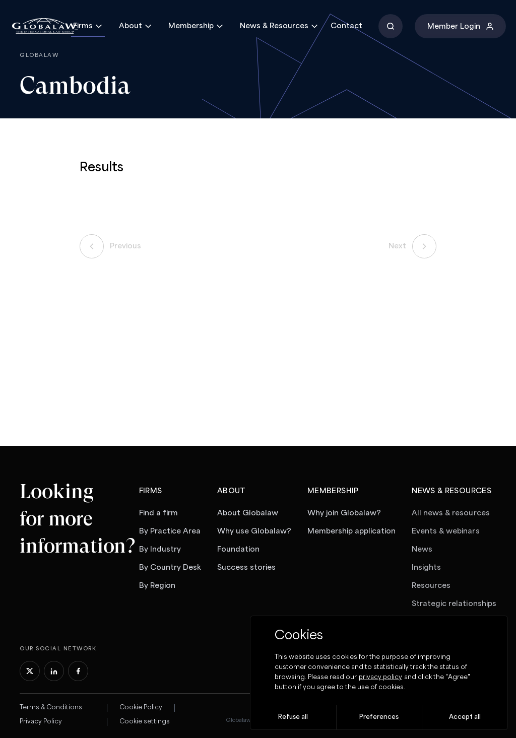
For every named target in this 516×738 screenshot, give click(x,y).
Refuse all (293, 717)
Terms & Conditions (51, 707)
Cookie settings (144, 721)
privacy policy (380, 677)
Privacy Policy (41, 721)
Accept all (465, 717)
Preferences (379, 717)
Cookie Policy (140, 707)
